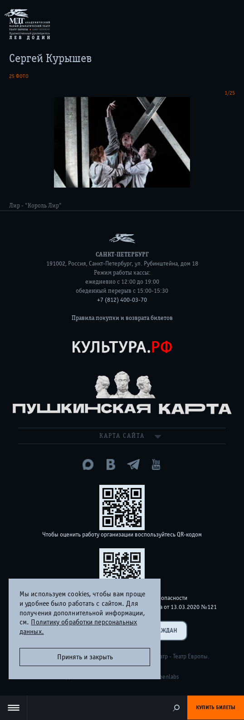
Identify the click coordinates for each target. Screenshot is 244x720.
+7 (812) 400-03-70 (122, 300)
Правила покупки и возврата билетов (122, 318)
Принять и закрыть (85, 657)
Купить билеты (215, 707)
